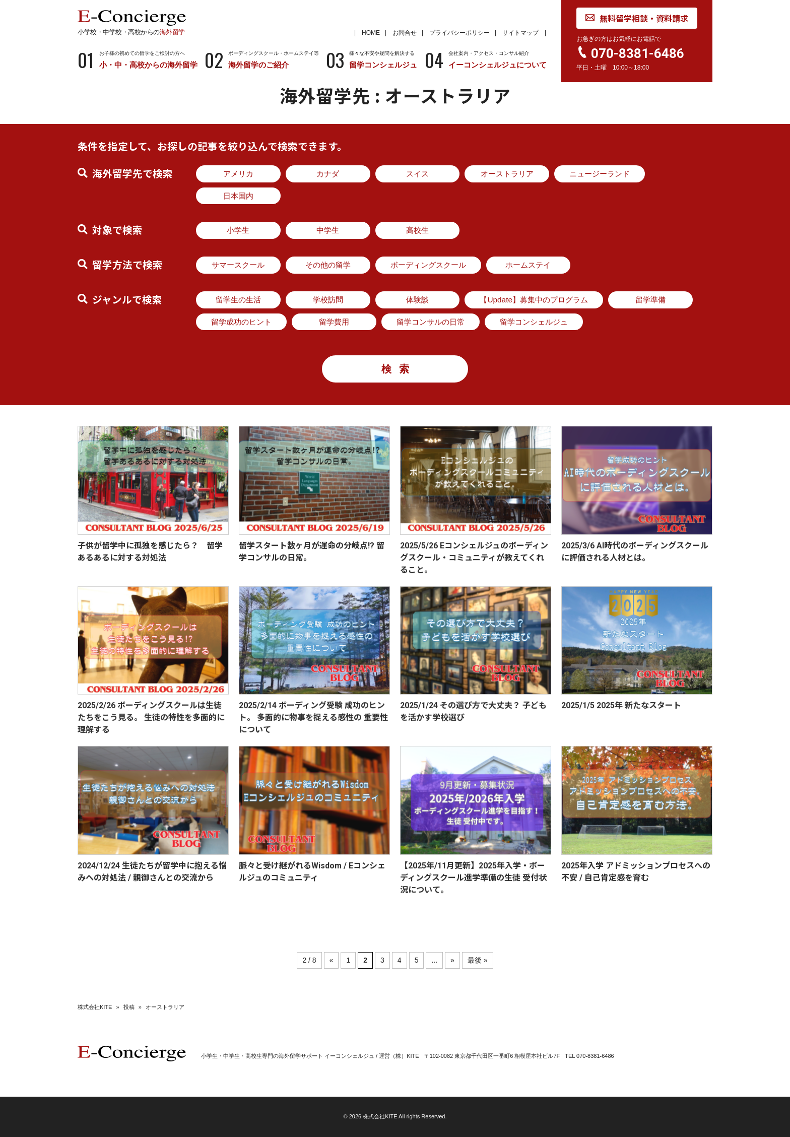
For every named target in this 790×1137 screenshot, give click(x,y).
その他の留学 (328, 265)
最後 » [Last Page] (478, 960)
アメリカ (238, 173)
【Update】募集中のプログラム (534, 299)
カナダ (327, 173)
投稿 (129, 1007)
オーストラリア (507, 173)
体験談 (417, 299)
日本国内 (238, 196)
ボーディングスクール (428, 265)
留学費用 (334, 322)
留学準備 (650, 299)
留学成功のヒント (241, 322)
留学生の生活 (238, 299)
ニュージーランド (599, 173)
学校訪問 (328, 299)
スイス (417, 173)
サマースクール (238, 265)
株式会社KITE (95, 1007)
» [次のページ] (452, 960)
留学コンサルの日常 (431, 322)
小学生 (238, 230)
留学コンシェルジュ (534, 322)
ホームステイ (528, 265)
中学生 (327, 230)
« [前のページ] (332, 960)
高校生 (417, 230)
